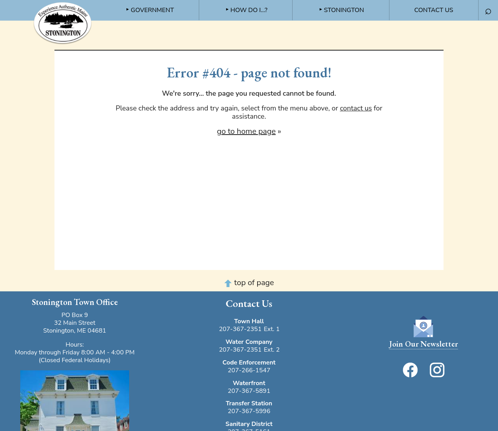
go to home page (246, 131)
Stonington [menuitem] (344, 10)
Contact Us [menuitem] (433, 10)
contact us (356, 108)
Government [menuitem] (152, 10)
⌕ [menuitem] (488, 10)
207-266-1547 (249, 370)
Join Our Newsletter (423, 344)
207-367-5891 (249, 391)
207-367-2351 (240, 329)
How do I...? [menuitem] (248, 10)
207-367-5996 (249, 411)
